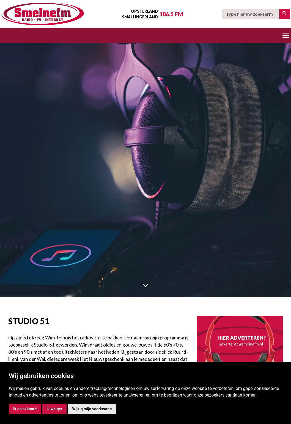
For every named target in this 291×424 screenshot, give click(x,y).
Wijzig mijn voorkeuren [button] (92, 409)
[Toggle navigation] (286, 35)
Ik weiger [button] (54, 409)
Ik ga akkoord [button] (25, 409)
